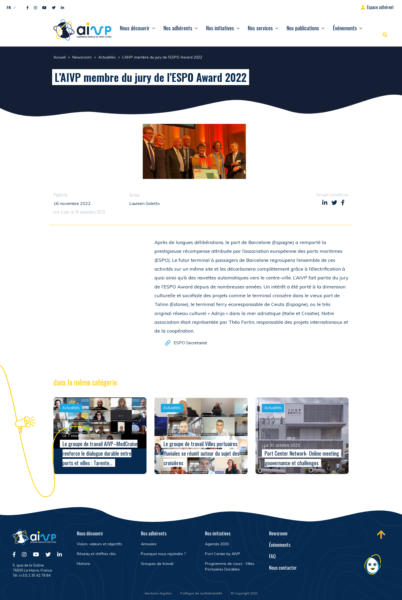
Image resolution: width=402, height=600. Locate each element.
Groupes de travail (157, 563)
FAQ (272, 556)
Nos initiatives (220, 28)
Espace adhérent (380, 7)
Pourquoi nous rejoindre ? (163, 553)
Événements (345, 28)
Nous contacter (283, 567)
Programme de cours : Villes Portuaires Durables (229, 566)
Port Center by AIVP (222, 553)
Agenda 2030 (217, 544)
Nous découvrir (135, 28)
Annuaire (149, 544)
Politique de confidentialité (201, 593)
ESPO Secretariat (190, 343)
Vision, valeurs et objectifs (99, 544)
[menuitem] (9, 7)
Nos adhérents (178, 28)
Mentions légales (158, 593)
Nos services (260, 28)
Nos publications (303, 28)
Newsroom (278, 533)
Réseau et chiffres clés (96, 553)
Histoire (83, 563)
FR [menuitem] (9, 7)
